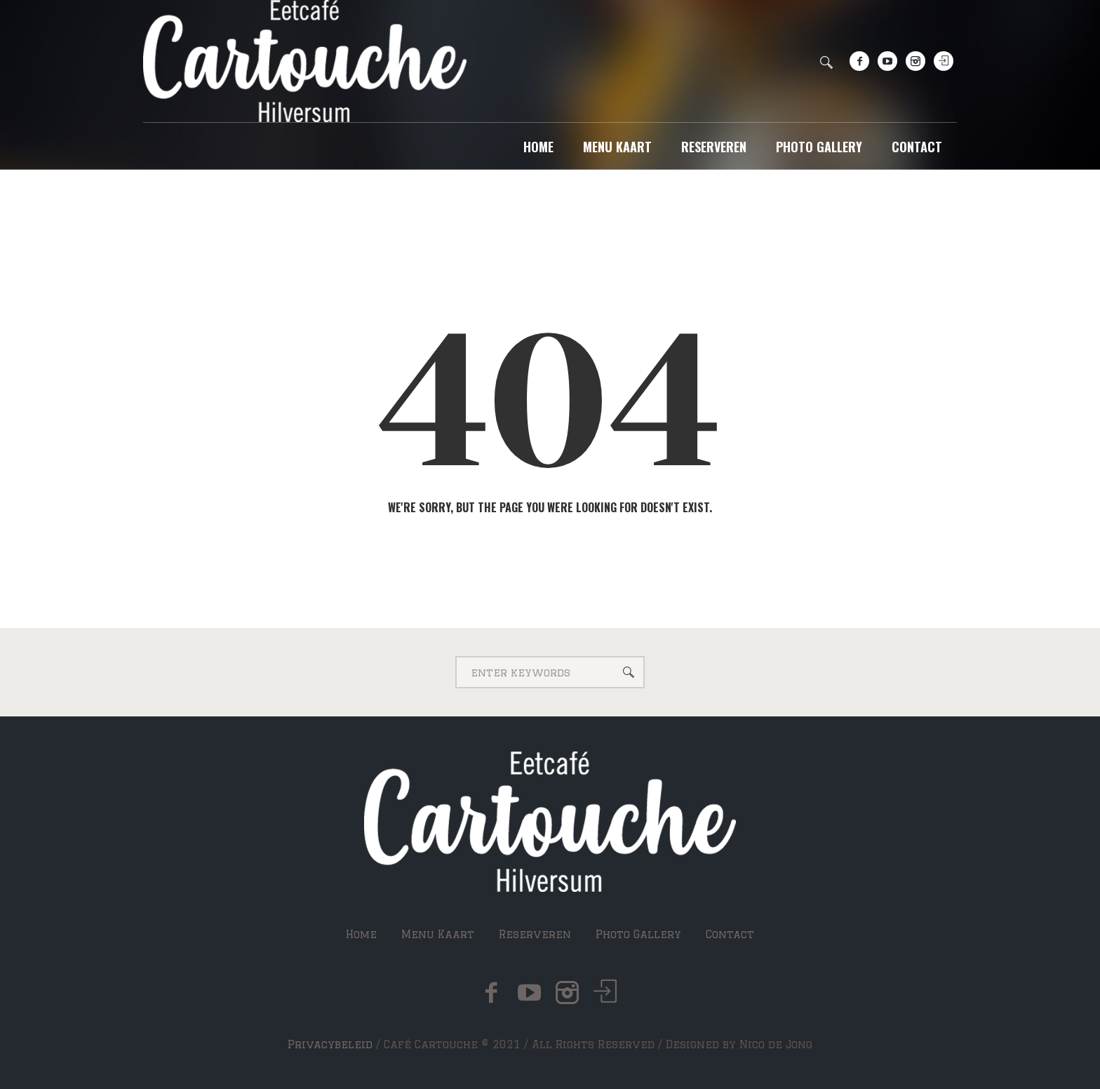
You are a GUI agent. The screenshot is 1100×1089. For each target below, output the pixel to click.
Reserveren (535, 934)
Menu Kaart (437, 934)
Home (361, 934)
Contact (730, 934)
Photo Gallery (638, 934)
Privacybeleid (330, 1044)
